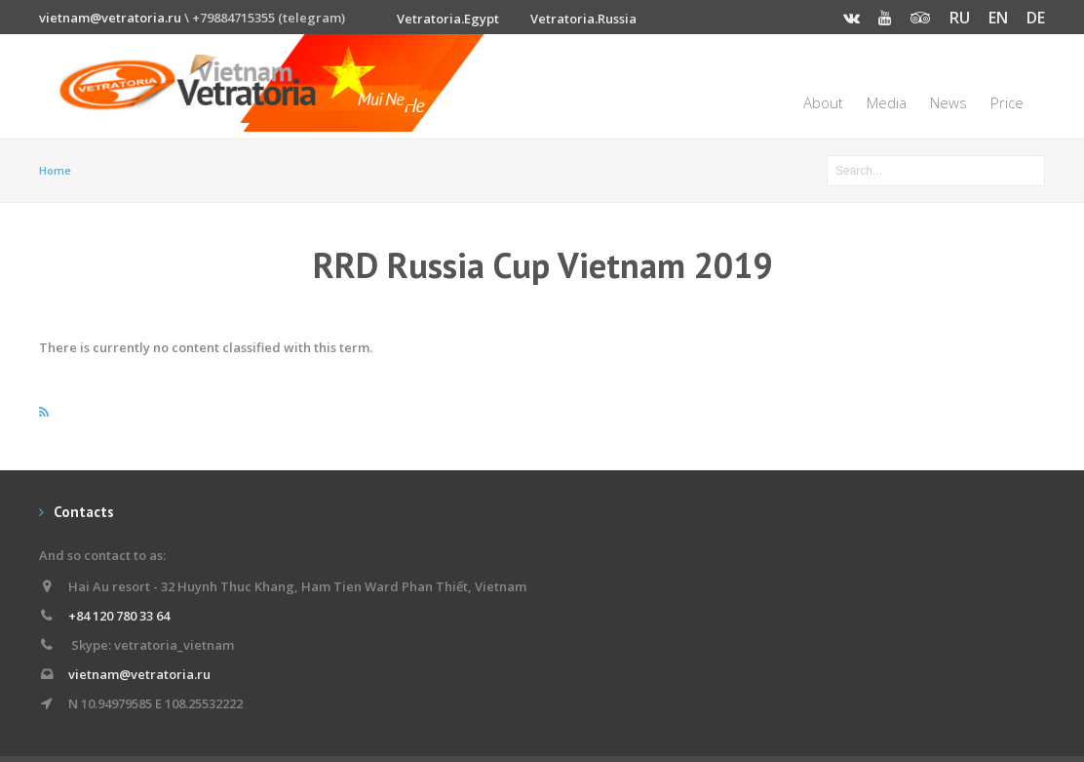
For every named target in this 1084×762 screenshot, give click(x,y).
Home (55, 170)
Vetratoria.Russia (583, 18)
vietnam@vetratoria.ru (110, 17)
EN (998, 17)
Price (1007, 102)
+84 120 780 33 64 (119, 615)
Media (887, 102)
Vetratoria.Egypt (448, 18)
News (948, 102)
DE (1035, 17)
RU (959, 17)
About (823, 102)
